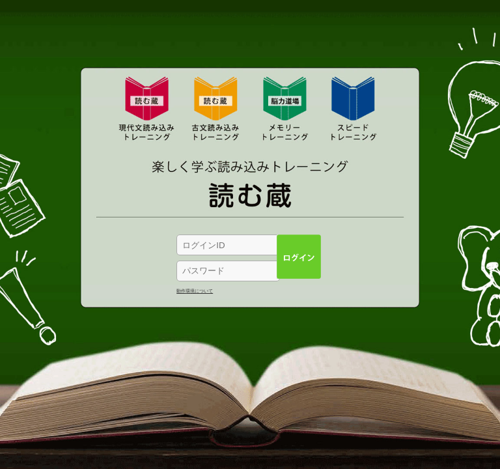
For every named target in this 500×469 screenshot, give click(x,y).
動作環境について (194, 291)
